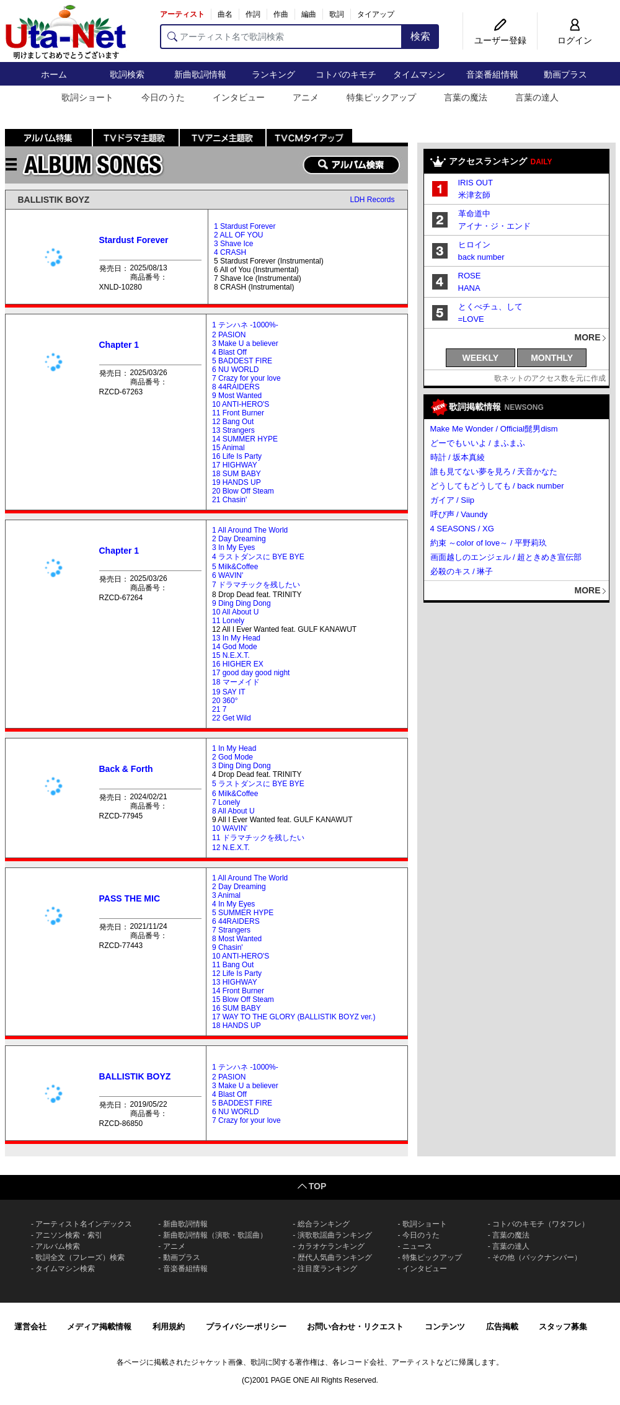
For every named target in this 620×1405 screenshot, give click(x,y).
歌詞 (336, 14)
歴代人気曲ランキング (335, 1257)
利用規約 (169, 1326)
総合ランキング (324, 1224)
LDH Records (372, 199)
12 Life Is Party (237, 973)
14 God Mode (234, 646)
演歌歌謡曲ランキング (335, 1235)
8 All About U (233, 811)
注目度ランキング (327, 1268)
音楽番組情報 (492, 74)
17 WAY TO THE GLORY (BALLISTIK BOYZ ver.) (293, 1017)
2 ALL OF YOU (238, 235)
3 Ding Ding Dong (241, 765)
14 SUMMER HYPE (245, 439)
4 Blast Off (229, 352)
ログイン (574, 40)
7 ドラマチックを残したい (256, 584)
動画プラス (565, 74)
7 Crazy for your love (246, 378)
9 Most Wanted (237, 395)
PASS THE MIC (130, 898)
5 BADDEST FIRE (242, 361)
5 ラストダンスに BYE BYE (258, 783)
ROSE (469, 275)
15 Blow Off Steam (243, 999)
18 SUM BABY (236, 473)
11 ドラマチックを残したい (258, 837)
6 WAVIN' (227, 575)
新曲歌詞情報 (200, 74)
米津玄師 (474, 195)
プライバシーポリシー (246, 1326)
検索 (420, 36)
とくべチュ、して (490, 306)
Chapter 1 (119, 345)
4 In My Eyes (233, 904)
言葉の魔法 (465, 97)
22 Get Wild (231, 718)
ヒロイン (474, 244)
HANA (469, 288)
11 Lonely (228, 620)
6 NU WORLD (235, 369)
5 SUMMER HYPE (242, 912)
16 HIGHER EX (238, 664)
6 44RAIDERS (236, 921)
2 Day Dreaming (239, 538)
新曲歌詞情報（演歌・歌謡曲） (215, 1235)
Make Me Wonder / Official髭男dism (494, 428)
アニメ (306, 97)
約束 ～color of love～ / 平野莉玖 (488, 542)
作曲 (280, 14)
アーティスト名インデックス (83, 1224)
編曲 (308, 14)
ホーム (54, 74)
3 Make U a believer (245, 343)
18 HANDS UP (236, 1025)
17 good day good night (251, 672)
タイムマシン (419, 74)
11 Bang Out (233, 964)
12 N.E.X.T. (231, 847)
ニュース (417, 1246)
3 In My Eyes (233, 547)
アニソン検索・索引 (68, 1235)
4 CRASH (230, 252)
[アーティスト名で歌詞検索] (281, 36)
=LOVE (471, 319)
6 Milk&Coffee (235, 793)
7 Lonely (226, 802)
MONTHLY (552, 358)
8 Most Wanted (237, 938)
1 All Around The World (250, 530)
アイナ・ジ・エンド (494, 226)
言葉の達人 (537, 97)
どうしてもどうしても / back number (497, 485)
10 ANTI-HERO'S (240, 404)
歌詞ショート (87, 97)
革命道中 (474, 213)
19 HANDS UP (236, 482)
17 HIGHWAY (234, 465)
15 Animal (228, 447)
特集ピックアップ (381, 97)
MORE (588, 337)
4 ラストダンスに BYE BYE (258, 556)
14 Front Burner (238, 990)
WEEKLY (481, 358)
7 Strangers (231, 930)
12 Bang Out (233, 421)
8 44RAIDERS (236, 387)
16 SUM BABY (236, 1008)
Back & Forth (126, 769)
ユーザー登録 (500, 40)
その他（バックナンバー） (537, 1257)
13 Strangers (233, 430)
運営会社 (30, 1326)
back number (481, 257)
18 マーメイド (236, 682)
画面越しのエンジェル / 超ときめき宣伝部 (506, 557)
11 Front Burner (238, 413)
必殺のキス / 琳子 (462, 571)
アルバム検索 (57, 1246)
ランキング (273, 74)
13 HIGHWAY (234, 982)
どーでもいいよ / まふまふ (478, 443)
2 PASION (229, 334)
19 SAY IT (229, 692)
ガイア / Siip (452, 500)
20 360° (225, 700)
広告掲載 (502, 1326)
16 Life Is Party (237, 456)
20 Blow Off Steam (243, 491)
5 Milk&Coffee (235, 566)
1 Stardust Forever (244, 226)
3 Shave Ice (233, 243)
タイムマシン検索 (65, 1268)
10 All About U (235, 612)
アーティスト (182, 14)
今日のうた (163, 97)
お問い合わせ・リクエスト (355, 1326)
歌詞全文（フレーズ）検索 (80, 1257)
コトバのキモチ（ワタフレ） (540, 1224)
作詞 (253, 14)
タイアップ (375, 14)
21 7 (219, 709)
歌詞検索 (127, 74)
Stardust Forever (134, 240)
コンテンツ (445, 1326)
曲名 (225, 14)
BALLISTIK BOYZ (54, 200)
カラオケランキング (331, 1246)
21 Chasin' (229, 499)
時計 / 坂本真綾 (457, 457)
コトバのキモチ (346, 74)
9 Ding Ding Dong (241, 603)
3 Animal (226, 895)
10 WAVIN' (229, 828)
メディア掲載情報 (99, 1326)
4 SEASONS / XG (462, 528)
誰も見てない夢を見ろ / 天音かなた (494, 471)
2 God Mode (232, 757)
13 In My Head (236, 638)
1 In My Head (234, 748)
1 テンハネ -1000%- (245, 325)
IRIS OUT (475, 182)
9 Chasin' (227, 947)
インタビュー (239, 97)
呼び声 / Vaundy (459, 514)
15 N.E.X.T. (231, 655)
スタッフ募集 (563, 1326)
